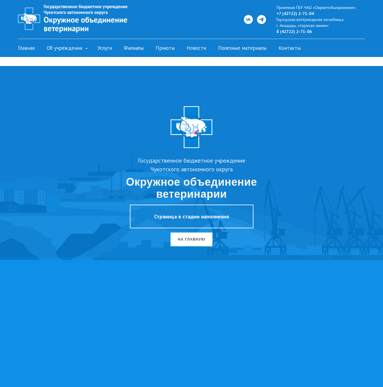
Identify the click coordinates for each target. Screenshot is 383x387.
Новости (196, 48)
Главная (26, 48)
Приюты (165, 48)
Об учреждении (65, 48)
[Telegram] (261, 19)
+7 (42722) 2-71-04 (295, 13)
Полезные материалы (242, 48)
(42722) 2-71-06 (295, 31)
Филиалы (134, 48)
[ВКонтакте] (248, 19)
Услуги (105, 48)
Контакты (290, 48)
